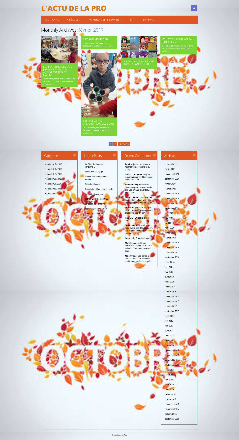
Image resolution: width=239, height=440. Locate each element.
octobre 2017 (171, 306)
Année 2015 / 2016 (53, 164)
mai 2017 (169, 326)
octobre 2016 (171, 360)
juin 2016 (169, 374)
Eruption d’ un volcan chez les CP (178, 40)
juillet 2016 (170, 370)
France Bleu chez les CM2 (96, 199)
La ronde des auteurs (94, 194)
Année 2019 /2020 (53, 184)
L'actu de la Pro (74, 8)
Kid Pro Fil (52, 19)
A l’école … (74, 19)
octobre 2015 (171, 414)
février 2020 (170, 184)
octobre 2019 (171, 203)
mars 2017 (170, 335)
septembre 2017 (172, 311)
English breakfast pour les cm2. (99, 189)
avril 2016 (169, 384)
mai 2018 (169, 272)
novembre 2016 (172, 355)
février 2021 (170, 169)
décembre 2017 (172, 296)
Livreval (148, 19)
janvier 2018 (170, 291)
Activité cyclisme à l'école (96, 209)
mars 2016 (170, 389)
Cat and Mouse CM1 (96, 39)
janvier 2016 (170, 399)
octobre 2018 (171, 252)
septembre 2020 (172, 179)
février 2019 (170, 233)
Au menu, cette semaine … (105, 19)
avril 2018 (169, 277)
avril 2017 (169, 330)
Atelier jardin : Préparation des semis (99, 122)
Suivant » (124, 144)
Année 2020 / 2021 (53, 188)
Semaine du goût (92, 184)
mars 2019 (170, 228)
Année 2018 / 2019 (53, 179)
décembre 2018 (172, 242)
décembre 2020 (172, 174)
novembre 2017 (172, 301)
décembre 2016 (172, 350)
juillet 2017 (170, 316)
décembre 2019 (172, 193)
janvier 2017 (170, 345)
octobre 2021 (171, 164)
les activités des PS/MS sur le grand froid (138, 63)
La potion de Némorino (95, 204)
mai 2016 (169, 379)
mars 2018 (170, 281)
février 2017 (170, 340)
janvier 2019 (170, 237)
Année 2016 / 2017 (53, 169)
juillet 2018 (170, 262)
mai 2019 (169, 218)
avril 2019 (169, 223)
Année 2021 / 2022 (53, 193)
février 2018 (170, 286)
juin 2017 (169, 321)
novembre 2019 (172, 198)
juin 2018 (169, 267)
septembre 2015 (172, 419)
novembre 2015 (172, 409)
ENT (132, 19)
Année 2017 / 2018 (53, 174)
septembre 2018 (172, 257)
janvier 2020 (170, 188)
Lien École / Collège (94, 172)
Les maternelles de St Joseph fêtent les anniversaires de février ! (58, 70)
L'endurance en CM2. (94, 213)
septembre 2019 (172, 208)
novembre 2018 (172, 247)
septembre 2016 (172, 365)
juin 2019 (169, 213)
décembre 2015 (172, 404)
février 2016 (170, 394)
